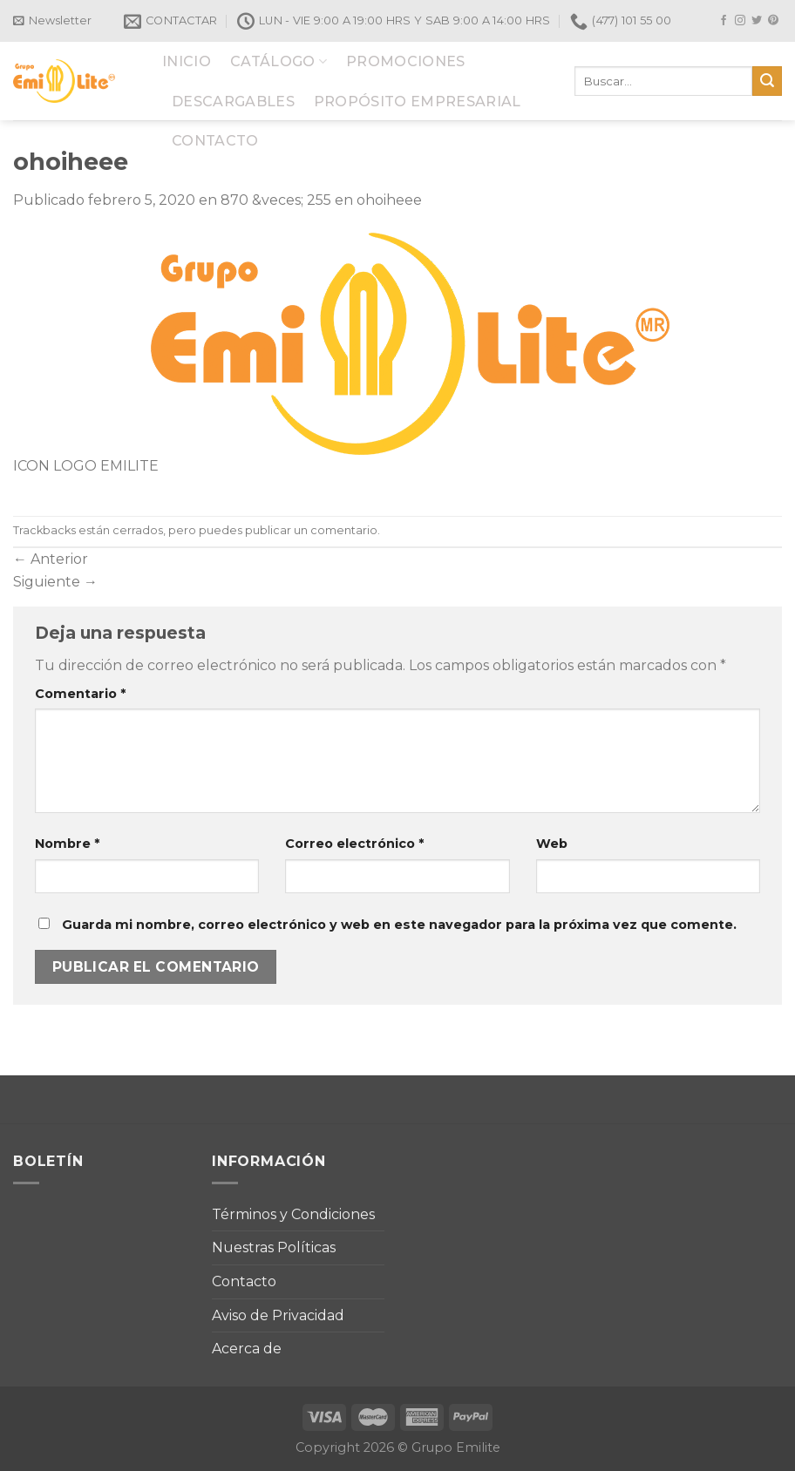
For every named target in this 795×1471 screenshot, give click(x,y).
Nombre (67, 843)
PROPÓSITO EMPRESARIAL (417, 101)
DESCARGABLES (233, 101)
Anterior (50, 559)
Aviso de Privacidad (278, 1315)
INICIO (186, 61)
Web (551, 843)
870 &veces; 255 (276, 200)
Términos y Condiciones (293, 1214)
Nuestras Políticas (274, 1247)
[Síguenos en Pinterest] (773, 21)
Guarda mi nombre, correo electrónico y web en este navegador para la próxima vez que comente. (399, 924)
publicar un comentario (311, 530)
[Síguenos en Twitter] (756, 21)
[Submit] (767, 81)
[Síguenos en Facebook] (723, 21)
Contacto (244, 1281)
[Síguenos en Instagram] (740, 21)
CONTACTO (215, 140)
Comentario (80, 694)
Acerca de (247, 1348)
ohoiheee (389, 200)
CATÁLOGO (278, 61)
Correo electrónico (354, 843)
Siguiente (55, 581)
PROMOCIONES (405, 61)
